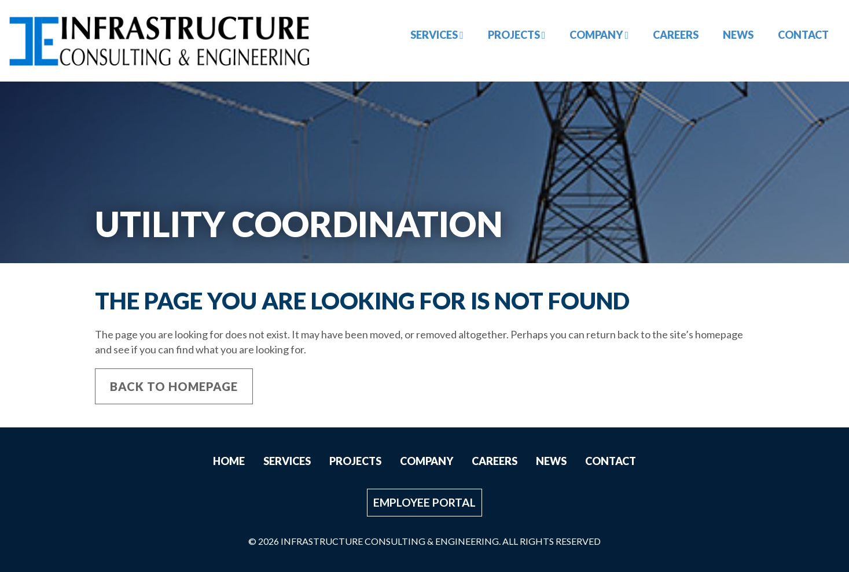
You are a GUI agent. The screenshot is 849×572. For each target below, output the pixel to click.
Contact (803, 34)
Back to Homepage (174, 386)
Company (599, 34)
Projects (517, 34)
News (738, 34)
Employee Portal (424, 502)
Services (437, 34)
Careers (676, 34)
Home (229, 461)
